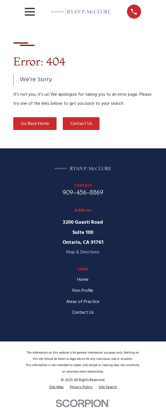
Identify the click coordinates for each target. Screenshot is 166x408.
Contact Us (81, 123)
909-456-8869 (82, 192)
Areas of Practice (83, 302)
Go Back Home (35, 123)
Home (83, 279)
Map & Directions (83, 252)
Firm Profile (82, 290)
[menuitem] (56, 387)
